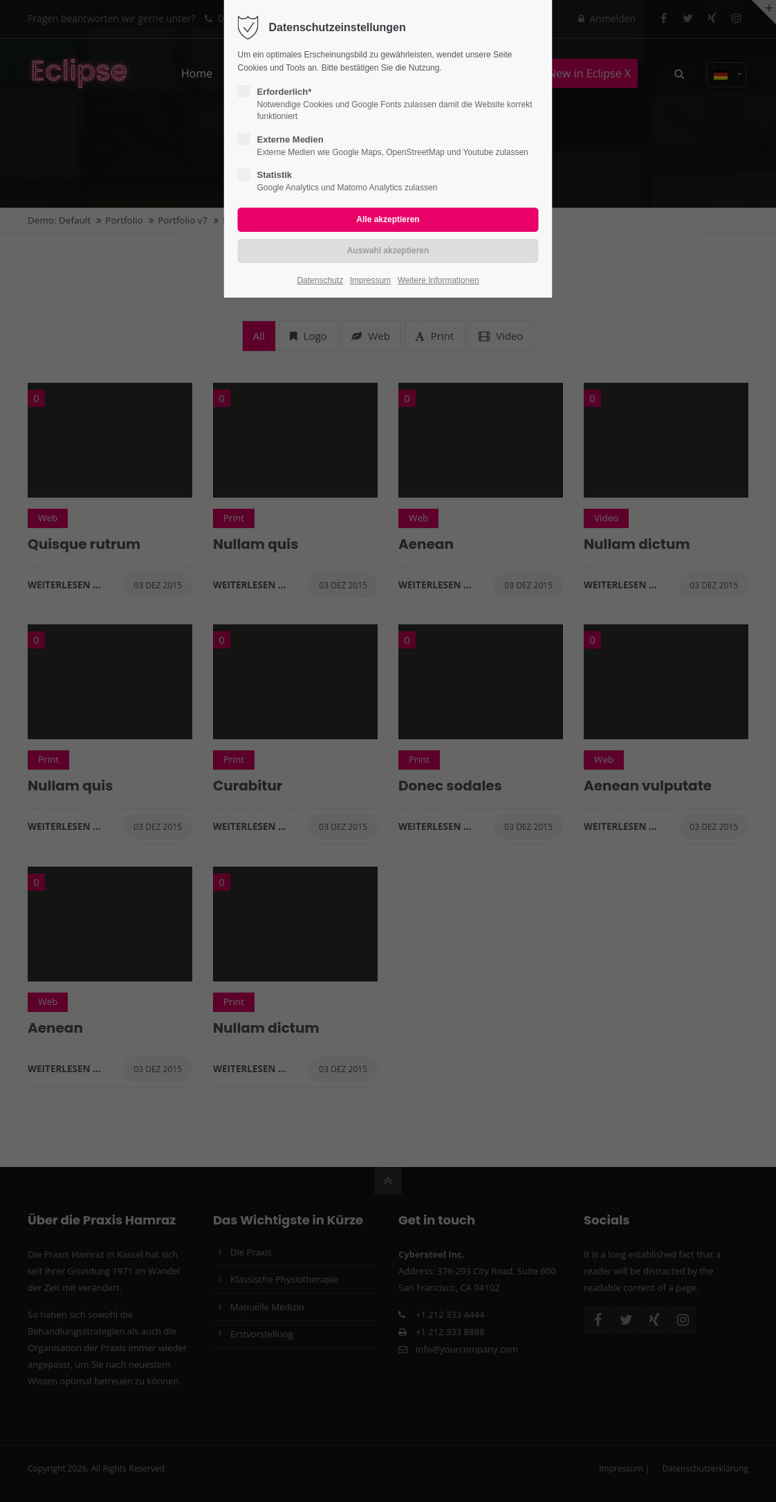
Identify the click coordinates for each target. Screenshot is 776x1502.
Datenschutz (320, 280)
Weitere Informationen (438, 280)
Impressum (370, 280)
